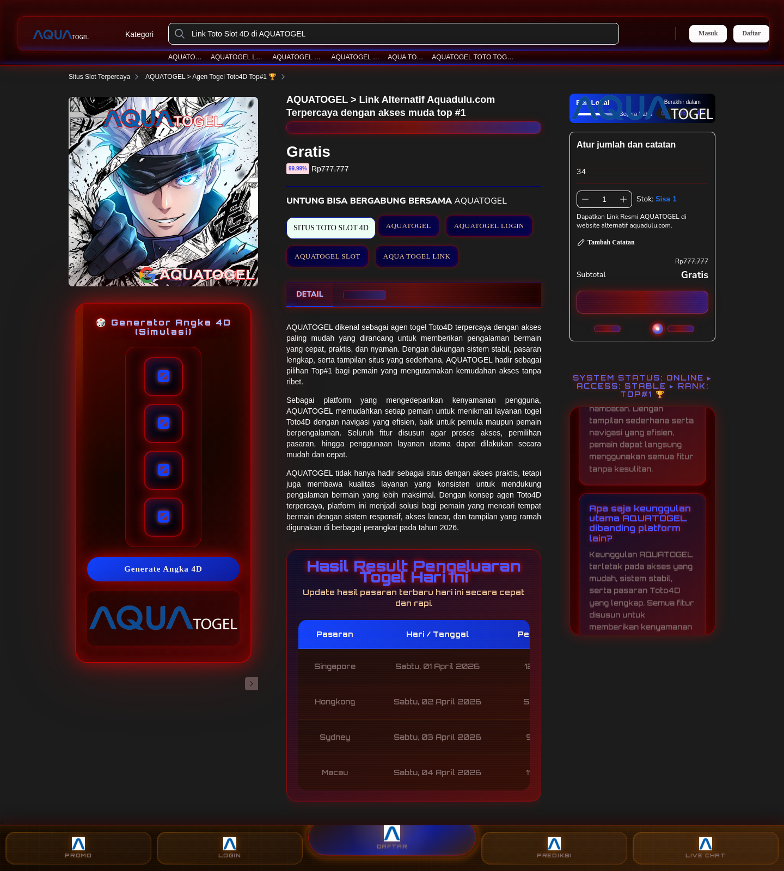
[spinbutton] (604, 199)
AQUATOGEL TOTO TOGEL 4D (473, 57)
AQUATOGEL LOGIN (238, 57)
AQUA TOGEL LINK (417, 256)
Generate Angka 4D (163, 569)
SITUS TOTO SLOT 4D (331, 228)
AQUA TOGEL (406, 57)
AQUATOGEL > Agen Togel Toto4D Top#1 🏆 (217, 77)
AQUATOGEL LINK (356, 57)
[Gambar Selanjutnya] (251, 683)
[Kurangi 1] (585, 199)
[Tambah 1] (623, 199)
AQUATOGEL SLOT (298, 57)
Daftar (751, 33)
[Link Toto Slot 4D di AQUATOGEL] (402, 34)
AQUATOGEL (186, 57)
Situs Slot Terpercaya (106, 77)
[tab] (309, 295)
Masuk (708, 33)
